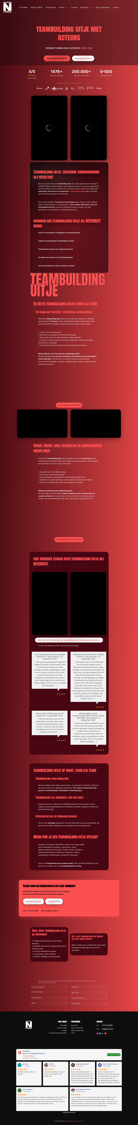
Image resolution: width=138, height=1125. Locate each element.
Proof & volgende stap (78, 998)
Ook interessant (76, 1003)
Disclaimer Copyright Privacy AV (75, 1121)
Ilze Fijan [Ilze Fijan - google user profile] (25, 1064)
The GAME (63, 1025)
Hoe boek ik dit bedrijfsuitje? (58, 1033)
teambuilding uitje (77, 191)
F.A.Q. (73, 1033)
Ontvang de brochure (83, 58)
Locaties (64, 1030)
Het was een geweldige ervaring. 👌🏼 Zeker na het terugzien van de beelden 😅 (55, 1074)
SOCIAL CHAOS (62, 1028)
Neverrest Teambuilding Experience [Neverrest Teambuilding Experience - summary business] (34, 1053)
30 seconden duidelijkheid (57, 58)
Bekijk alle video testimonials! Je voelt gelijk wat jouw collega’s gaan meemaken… (69, 640)
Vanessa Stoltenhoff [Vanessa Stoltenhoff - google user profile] (82, 1064)
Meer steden (75, 992)
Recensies (74, 1025)
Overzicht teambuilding (38, 987)
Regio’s (33, 1003)
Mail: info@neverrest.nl (50, 911)
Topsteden (75, 987)
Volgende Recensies (69, 1112)
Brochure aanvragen (33, 901)
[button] (65, 7)
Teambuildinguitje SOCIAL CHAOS (69, 539)
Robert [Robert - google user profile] (51, 1064)
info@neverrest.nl (107, 1029)
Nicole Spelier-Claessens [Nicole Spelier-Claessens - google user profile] (110, 1064)
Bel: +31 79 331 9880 (30, 911)
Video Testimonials (77, 1028)
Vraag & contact (54, 901)
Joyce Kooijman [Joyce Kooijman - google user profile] (28, 1089)
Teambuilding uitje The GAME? (69, 405)
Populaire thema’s (36, 997)
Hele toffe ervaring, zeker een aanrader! (26, 1073)
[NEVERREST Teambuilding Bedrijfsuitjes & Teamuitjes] (7, 7)
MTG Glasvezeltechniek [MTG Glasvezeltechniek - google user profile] (83, 1089)
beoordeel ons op (113, 1054)
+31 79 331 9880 (107, 1025)
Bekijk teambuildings (37, 992)
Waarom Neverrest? (77, 1030)
